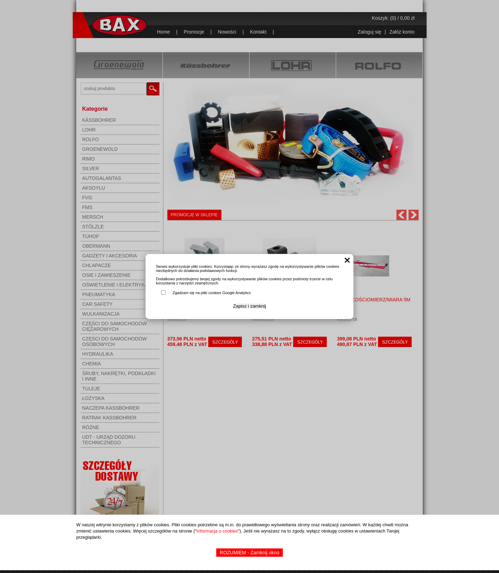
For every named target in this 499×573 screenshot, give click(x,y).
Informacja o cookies (217, 531)
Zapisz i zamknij (249, 306)
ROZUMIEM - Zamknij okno (249, 552)
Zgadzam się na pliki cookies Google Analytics (212, 293)
